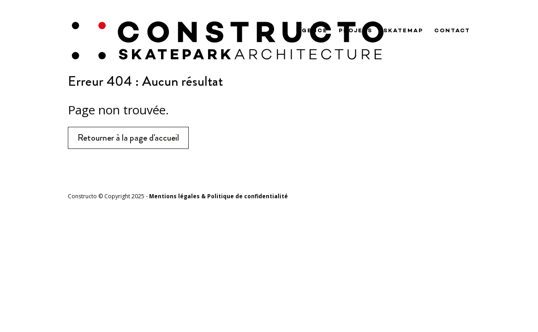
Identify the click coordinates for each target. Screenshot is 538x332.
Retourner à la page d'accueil (128, 137)
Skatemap (403, 31)
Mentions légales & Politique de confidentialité (218, 196)
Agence (312, 31)
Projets (355, 31)
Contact (452, 31)
